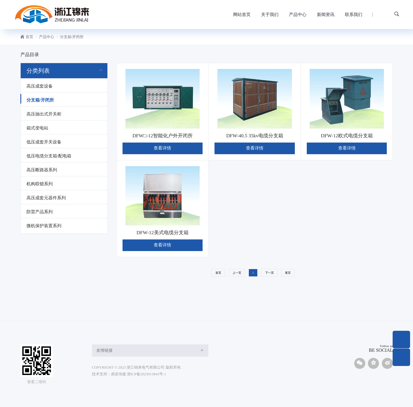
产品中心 (297, 14)
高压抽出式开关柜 (43, 114)
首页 (29, 37)
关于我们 (270, 14)
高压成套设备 (39, 86)
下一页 (269, 272)
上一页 (237, 272)
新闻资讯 (325, 14)
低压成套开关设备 (43, 142)
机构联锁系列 (39, 184)
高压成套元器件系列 (46, 197)
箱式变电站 (37, 128)
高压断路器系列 (41, 170)
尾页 (288, 272)
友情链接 (104, 350)
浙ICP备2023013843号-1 (146, 374)
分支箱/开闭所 (72, 37)
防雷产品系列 (39, 211)
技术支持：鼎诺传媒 (109, 374)
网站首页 (242, 14)
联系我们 (353, 14)
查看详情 (162, 148)
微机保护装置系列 (43, 225)
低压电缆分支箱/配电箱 (48, 156)
